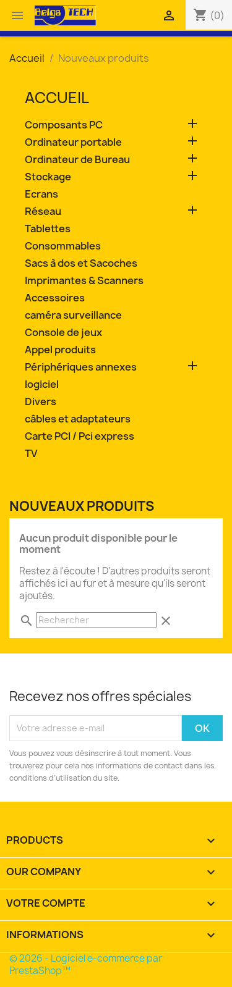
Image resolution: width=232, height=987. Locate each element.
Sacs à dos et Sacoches (81, 263)
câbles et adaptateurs (78, 419)
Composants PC (64, 125)
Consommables (63, 246)
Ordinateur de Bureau (77, 159)
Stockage (48, 176)
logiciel (42, 384)
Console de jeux (63, 332)
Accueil (57, 97)
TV (31, 453)
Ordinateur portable (73, 142)
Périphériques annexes (81, 367)
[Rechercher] (96, 620)
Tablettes (48, 228)
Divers (40, 401)
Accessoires (55, 298)
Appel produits (60, 349)
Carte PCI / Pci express (79, 436)
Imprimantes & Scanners (84, 280)
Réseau (43, 211)
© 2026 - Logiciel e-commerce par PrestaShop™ (85, 964)
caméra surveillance (73, 315)
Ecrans (41, 194)
